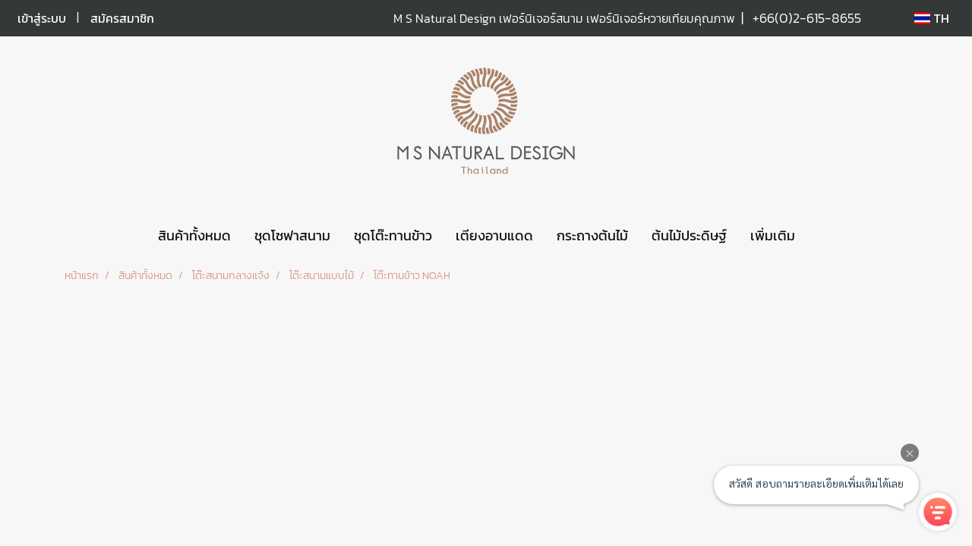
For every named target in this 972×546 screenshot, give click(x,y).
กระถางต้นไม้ (592, 235)
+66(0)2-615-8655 (807, 18)
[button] (820, 236)
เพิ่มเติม (772, 235)
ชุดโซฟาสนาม (292, 235)
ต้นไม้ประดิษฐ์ (689, 235)
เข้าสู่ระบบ (41, 18)
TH (931, 18)
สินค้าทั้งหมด (194, 235)
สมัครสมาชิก (122, 18)
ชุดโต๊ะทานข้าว (393, 235)
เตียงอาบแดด (494, 235)
